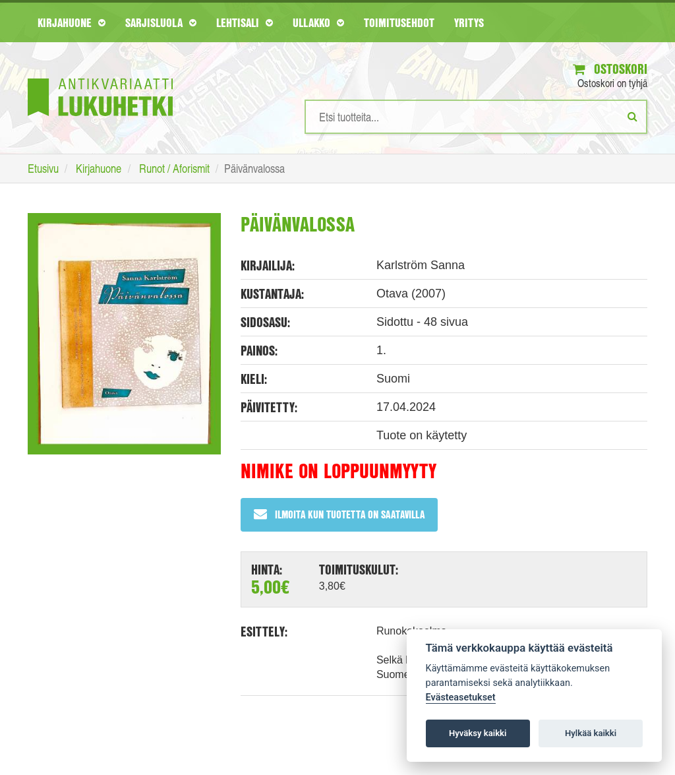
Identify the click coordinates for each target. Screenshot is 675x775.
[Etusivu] (100, 77)
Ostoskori (610, 69)
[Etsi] (632, 116)
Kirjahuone (71, 22)
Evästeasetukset (461, 697)
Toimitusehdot (399, 22)
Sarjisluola (160, 22)
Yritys (469, 22)
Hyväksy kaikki (477, 733)
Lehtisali (244, 22)
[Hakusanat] (476, 117)
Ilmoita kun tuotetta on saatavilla (339, 514)
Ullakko (318, 22)
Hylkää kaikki (590, 733)
